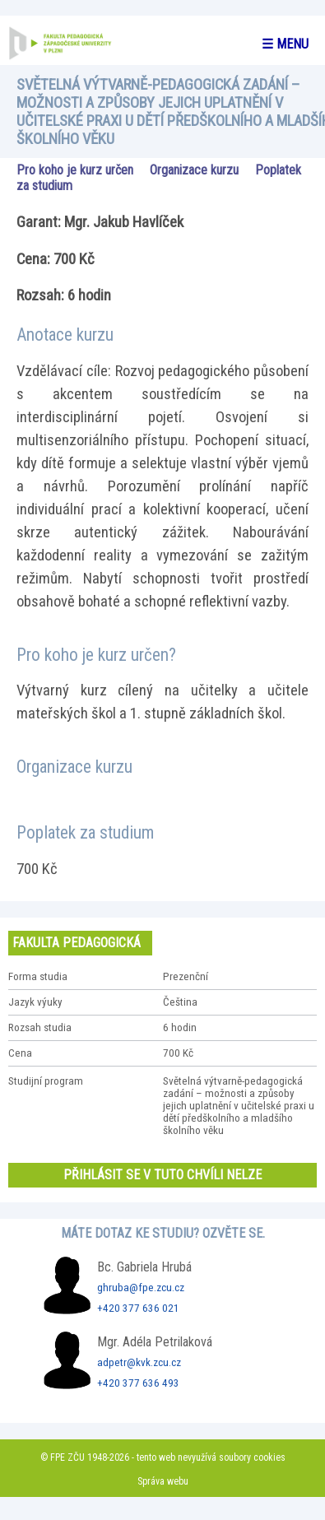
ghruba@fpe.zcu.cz (140, 1287)
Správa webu (162, 1481)
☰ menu (285, 44)
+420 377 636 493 (138, 1383)
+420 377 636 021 (138, 1308)
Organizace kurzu (194, 170)
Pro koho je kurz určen (74, 170)
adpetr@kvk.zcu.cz (139, 1362)
